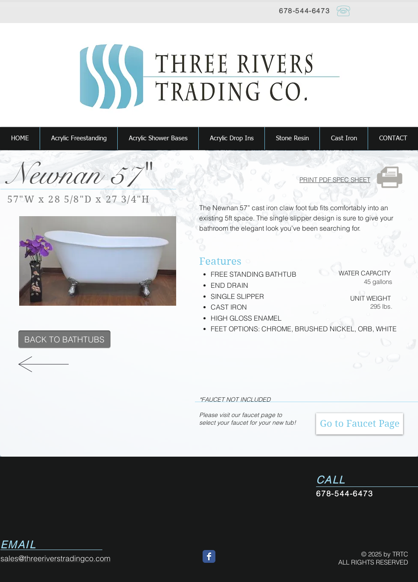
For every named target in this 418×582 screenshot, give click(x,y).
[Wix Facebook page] (209, 556)
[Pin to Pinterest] (32, 318)
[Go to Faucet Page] (359, 423)
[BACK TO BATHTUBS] (64, 339)
